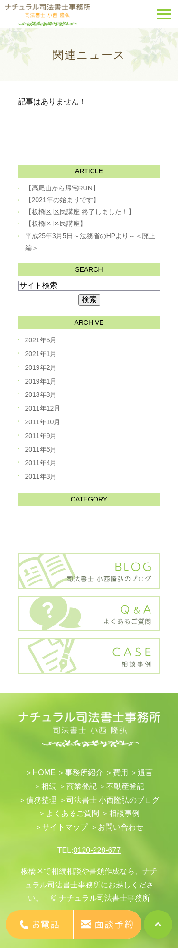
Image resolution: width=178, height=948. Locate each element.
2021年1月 (41, 354)
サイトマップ (65, 827)
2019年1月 (41, 381)
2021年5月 (41, 340)
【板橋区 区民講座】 (56, 223)
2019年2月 (41, 367)
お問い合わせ (120, 827)
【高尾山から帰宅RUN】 (62, 188)
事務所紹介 (84, 773)
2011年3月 (41, 476)
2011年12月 (43, 408)
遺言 (145, 773)
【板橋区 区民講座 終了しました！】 (80, 211)
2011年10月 (43, 422)
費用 (120, 773)
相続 (48, 786)
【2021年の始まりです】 (62, 200)
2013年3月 (41, 394)
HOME (44, 773)
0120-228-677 (97, 850)
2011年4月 (41, 462)
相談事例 (124, 813)
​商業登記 (81, 786)
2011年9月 (41, 435)
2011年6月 (41, 449)
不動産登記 (125, 786)
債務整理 (41, 800)
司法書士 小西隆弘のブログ (112, 800)
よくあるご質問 (72, 813)
